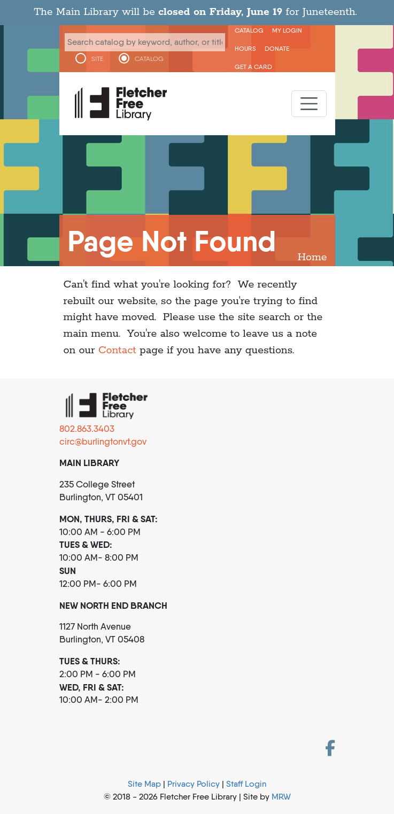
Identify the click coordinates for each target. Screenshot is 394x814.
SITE (97, 59)
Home (312, 257)
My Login (287, 30)
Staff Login (246, 784)
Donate (277, 48)
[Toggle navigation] (309, 103)
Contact (117, 350)
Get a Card (253, 67)
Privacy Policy (193, 784)
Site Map (144, 784)
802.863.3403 (86, 428)
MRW (281, 797)
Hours (245, 48)
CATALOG (149, 59)
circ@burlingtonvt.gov (102, 441)
